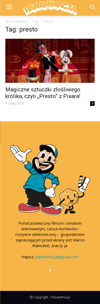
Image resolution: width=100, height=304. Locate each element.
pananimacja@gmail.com (57, 256)
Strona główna (16, 21)
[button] (92, 8)
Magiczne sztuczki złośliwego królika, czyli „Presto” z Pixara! (42, 92)
